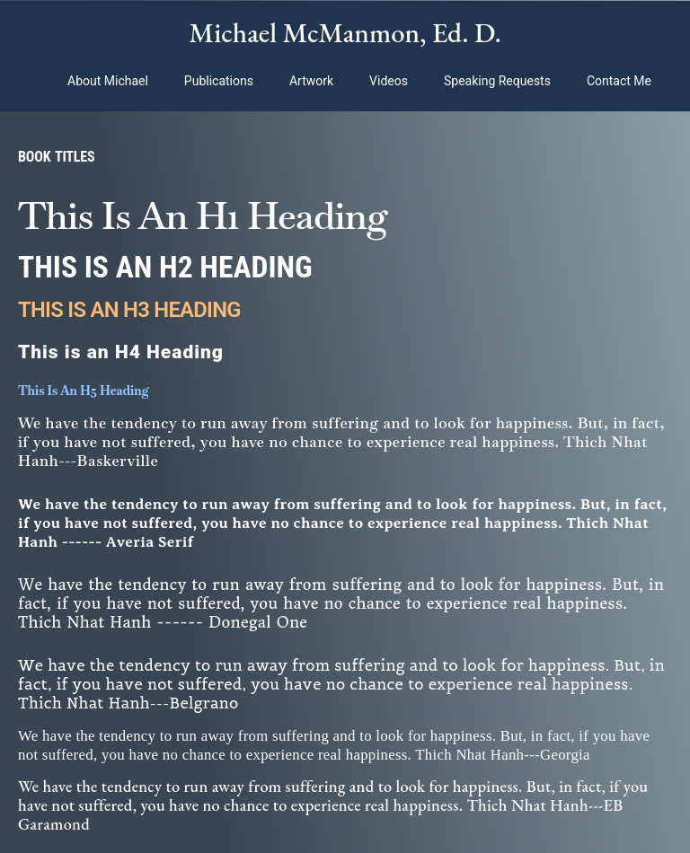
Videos (388, 81)
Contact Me (619, 81)
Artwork (311, 81)
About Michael (107, 81)
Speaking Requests (497, 81)
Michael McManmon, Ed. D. (344, 32)
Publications (218, 81)
